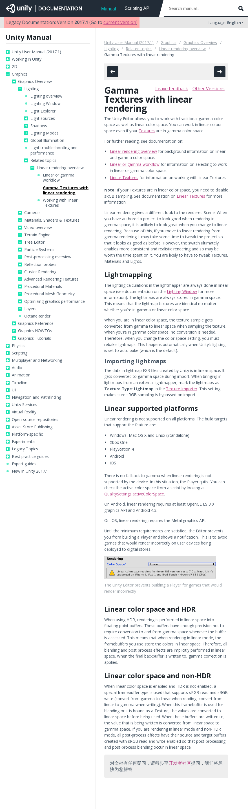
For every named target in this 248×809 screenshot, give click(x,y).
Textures (147, 130)
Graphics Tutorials (34, 338)
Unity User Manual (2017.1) (36, 51)
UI (14, 390)
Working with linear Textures (60, 203)
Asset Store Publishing (32, 426)
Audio (17, 367)
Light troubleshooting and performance (54, 150)
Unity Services (24, 404)
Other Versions (208, 88)
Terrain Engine (37, 234)
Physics (18, 345)
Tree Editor (34, 242)
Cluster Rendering (40, 271)
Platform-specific (27, 434)
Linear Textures (124, 177)
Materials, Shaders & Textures (51, 220)
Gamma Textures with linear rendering (65, 190)
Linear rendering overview (60, 167)
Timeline (19, 382)
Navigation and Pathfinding (36, 397)
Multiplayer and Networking (37, 360)
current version (119, 22)
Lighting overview (46, 96)
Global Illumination (47, 140)
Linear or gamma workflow (58, 178)
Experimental (24, 441)
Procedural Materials (43, 286)
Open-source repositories (35, 419)
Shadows (38, 125)
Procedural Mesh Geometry (49, 293)
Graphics (20, 74)
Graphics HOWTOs (35, 330)
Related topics (43, 160)
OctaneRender (37, 316)
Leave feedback (171, 88)
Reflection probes (40, 264)
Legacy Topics (25, 448)
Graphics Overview (35, 81)
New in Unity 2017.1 (30, 471)
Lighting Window (45, 103)
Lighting (31, 88)
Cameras (32, 212)
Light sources (42, 118)
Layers (30, 308)
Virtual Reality (24, 412)
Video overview (38, 227)
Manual (108, 8)
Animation (21, 375)
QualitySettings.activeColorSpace (134, 494)
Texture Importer (181, 388)
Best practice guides (30, 456)
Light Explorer (43, 111)
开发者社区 (180, 763)
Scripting (19, 353)
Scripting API (137, 8)
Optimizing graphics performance (54, 301)
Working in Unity (26, 59)
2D (14, 66)
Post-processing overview (47, 256)
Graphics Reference (36, 323)
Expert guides (24, 463)
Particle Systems (39, 249)
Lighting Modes (44, 133)
